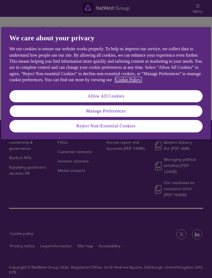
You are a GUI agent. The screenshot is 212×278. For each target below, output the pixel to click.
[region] (106, 83)
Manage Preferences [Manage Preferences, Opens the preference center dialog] (106, 111)
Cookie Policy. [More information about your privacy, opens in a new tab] (128, 79)
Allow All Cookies (106, 96)
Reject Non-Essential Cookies (106, 126)
